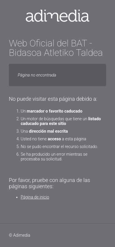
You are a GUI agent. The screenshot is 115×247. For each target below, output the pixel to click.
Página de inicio (35, 197)
